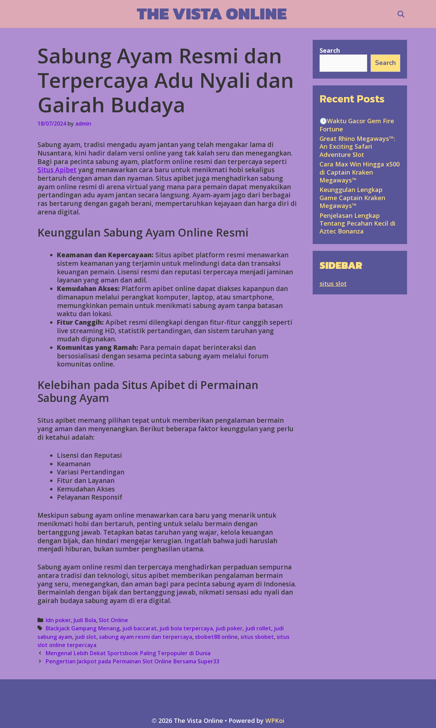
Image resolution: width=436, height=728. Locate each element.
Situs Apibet (57, 169)
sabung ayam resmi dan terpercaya (145, 637)
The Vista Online (212, 13)
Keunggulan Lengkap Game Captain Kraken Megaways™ (352, 197)
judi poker (229, 628)
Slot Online (113, 620)
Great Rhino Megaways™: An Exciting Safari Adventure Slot (357, 146)
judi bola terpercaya (186, 628)
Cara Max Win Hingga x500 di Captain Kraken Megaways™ (360, 172)
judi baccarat (139, 628)
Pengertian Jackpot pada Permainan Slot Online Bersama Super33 (132, 661)
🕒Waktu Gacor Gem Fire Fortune (357, 125)
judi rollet (258, 628)
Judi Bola (85, 620)
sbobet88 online (216, 637)
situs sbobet (257, 637)
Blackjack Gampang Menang (82, 628)
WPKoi (274, 720)
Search (330, 50)
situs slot (333, 283)
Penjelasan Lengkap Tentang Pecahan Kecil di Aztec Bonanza (357, 223)
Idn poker (58, 620)
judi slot (85, 637)
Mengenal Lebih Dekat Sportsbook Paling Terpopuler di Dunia (128, 653)
